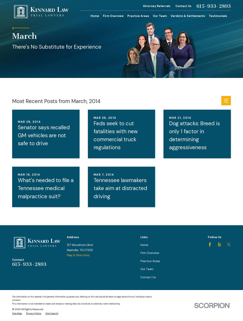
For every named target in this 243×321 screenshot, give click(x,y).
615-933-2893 (213, 6)
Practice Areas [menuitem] (138, 16)
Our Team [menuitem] (160, 16)
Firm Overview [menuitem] (113, 16)
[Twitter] (229, 244)
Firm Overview (149, 253)
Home (144, 245)
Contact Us (183, 6)
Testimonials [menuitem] (218, 16)
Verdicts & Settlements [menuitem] (188, 16)
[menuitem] (17, 313)
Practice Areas (150, 261)
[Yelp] (219, 244)
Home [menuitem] (95, 16)
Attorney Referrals (156, 6)
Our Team (146, 269)
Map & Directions (78, 255)
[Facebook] (210, 244)
